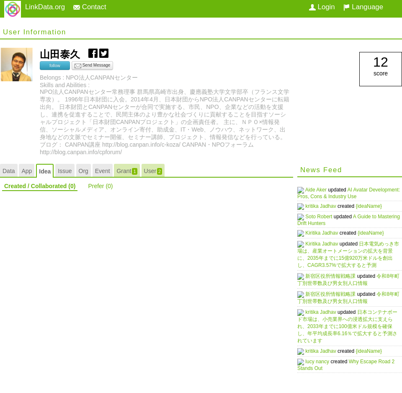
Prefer (100, 186)
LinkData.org (45, 7)
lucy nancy (321, 357)
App (26, 171)
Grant (126, 171)
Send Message (93, 66)
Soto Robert (323, 215)
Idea (45, 171)
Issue (65, 171)
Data (9, 171)
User (153, 171)
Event (102, 171)
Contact (89, 7)
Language (363, 7)
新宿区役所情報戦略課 (335, 273)
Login (322, 7)
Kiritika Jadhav (326, 230)
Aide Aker (320, 190)
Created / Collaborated (39, 186)
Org (83, 171)
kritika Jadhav (325, 205)
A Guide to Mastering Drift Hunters (338, 218)
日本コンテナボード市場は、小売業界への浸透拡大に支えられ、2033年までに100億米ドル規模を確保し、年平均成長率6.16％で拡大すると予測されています (349, 323)
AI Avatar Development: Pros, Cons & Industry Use (343, 193)
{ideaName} (372, 205)
